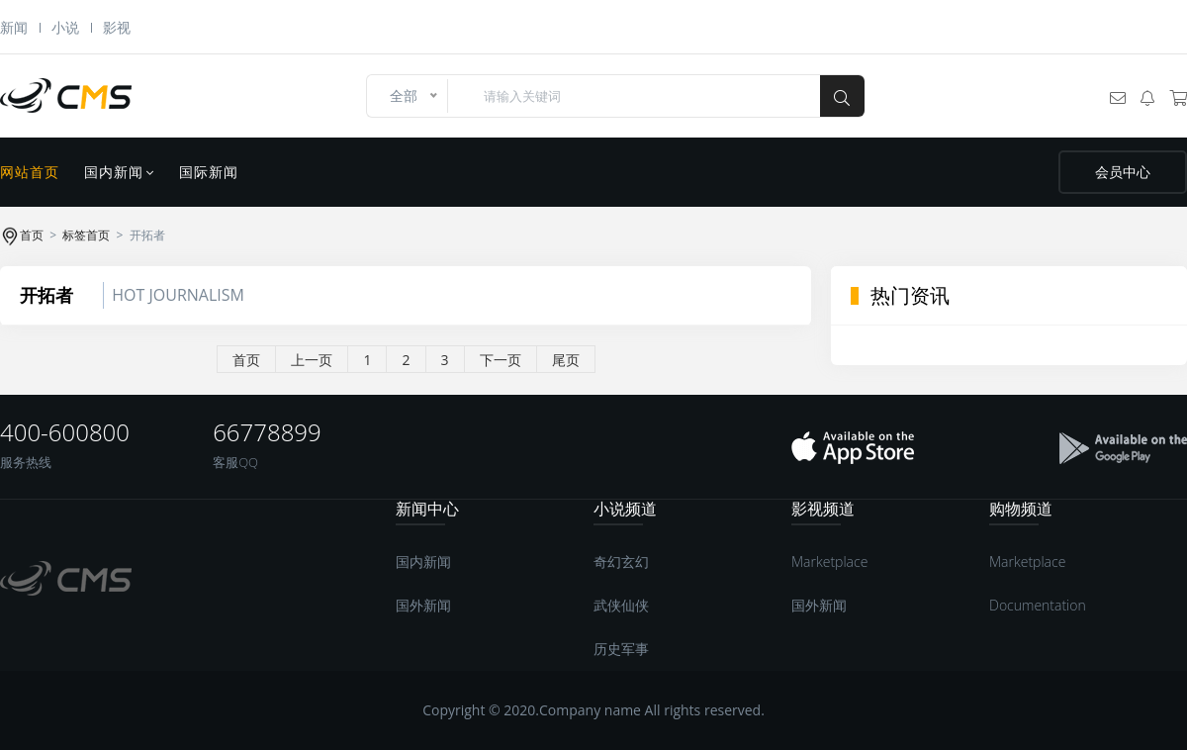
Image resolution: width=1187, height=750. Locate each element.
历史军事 (621, 648)
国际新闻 (208, 172)
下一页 (500, 359)
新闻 (14, 27)
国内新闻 (119, 172)
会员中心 (1122, 172)
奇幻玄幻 (621, 561)
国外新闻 (423, 605)
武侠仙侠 (621, 605)
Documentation (1037, 605)
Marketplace (829, 561)
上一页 (311, 359)
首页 (32, 235)
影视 (117, 27)
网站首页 (29, 172)
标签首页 (86, 235)
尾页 (566, 359)
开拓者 (46, 295)
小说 (65, 27)
